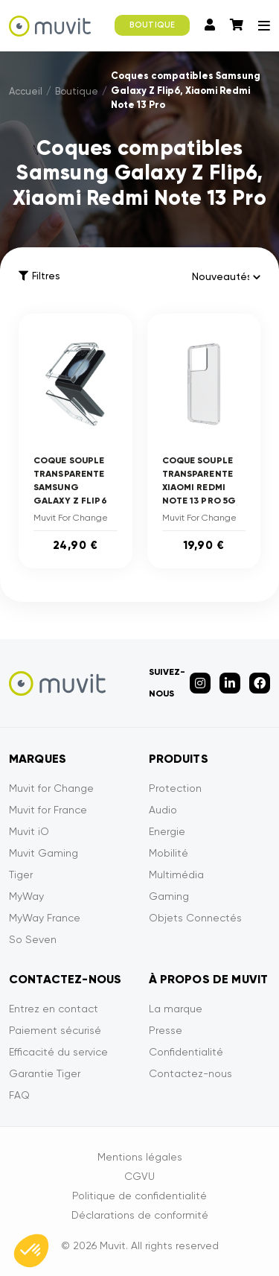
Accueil (25, 91)
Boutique (76, 91)
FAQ (19, 1095)
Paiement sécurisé (55, 1030)
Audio (163, 810)
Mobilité (168, 853)
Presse (165, 1030)
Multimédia (176, 874)
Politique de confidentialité (139, 1196)
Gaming (169, 896)
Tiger (21, 874)
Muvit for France (48, 810)
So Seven (33, 939)
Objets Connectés (195, 918)
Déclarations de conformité (139, 1215)
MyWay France (44, 918)
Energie (167, 831)
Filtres (39, 276)
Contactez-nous (190, 1073)
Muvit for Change (51, 788)
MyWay (26, 896)
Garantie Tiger (44, 1073)
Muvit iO (29, 831)
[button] (31, 1251)
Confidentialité (186, 1052)
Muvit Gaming (43, 853)
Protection (175, 788)
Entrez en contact (53, 1009)
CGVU (139, 1176)
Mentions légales (139, 1157)
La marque (175, 1009)
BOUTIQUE (152, 25)
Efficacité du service (58, 1052)
